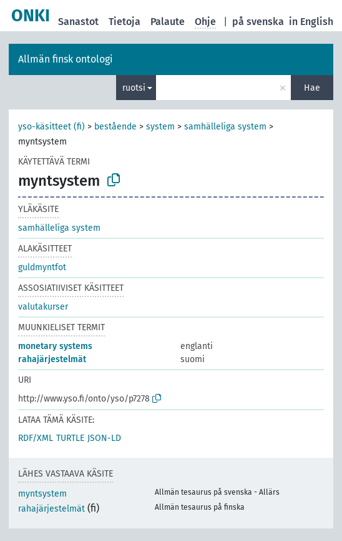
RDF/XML (35, 438)
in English (311, 22)
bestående (115, 126)
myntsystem (42, 493)
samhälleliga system (225, 126)
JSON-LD (104, 438)
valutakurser (43, 306)
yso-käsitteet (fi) (51, 126)
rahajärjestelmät (52, 359)
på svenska (258, 22)
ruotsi (133, 88)
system (160, 126)
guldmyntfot (42, 267)
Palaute (167, 22)
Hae (312, 88)
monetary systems (55, 346)
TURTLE (70, 438)
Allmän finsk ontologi (65, 59)
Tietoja (124, 22)
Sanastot (78, 22)
